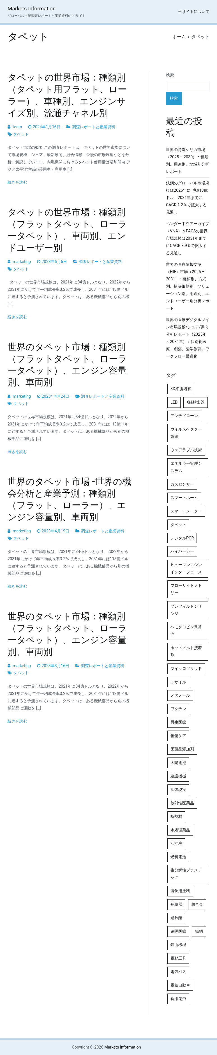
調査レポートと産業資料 (93, 127)
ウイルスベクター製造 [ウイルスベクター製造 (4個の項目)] (186, 433)
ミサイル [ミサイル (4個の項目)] (178, 682)
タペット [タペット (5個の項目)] (178, 524)
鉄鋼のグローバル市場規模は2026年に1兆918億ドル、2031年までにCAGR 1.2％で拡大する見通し (187, 198)
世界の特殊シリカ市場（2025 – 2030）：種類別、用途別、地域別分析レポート (187, 160)
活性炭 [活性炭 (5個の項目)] (176, 843)
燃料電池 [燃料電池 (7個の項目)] (178, 857)
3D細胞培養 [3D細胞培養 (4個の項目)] (180, 388)
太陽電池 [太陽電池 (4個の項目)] (178, 762)
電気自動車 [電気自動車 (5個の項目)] (180, 985)
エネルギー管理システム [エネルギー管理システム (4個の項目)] (186, 467)
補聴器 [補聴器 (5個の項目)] (176, 904)
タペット (21, 134)
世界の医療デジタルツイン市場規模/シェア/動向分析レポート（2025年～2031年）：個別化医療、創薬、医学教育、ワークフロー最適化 (187, 338)
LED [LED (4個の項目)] (173, 402)
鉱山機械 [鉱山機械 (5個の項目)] (178, 944)
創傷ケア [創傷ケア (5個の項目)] (178, 735)
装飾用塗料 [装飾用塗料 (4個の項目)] (180, 891)
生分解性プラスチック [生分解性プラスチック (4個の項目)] (186, 874)
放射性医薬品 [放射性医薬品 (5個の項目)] (182, 803)
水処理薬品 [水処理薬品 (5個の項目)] (180, 830)
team (17, 127)
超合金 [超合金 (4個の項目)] (197, 904)
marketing (22, 261)
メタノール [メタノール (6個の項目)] (180, 695)
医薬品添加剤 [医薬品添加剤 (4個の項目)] (182, 749)
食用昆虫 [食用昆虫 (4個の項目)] (178, 998)
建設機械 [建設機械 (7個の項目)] (178, 776)
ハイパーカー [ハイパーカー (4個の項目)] (182, 551)
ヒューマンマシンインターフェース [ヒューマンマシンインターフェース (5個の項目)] (186, 568)
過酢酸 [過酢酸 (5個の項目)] (176, 918)
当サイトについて (193, 11)
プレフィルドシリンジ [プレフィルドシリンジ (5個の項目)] (186, 610)
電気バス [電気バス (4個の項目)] (178, 971)
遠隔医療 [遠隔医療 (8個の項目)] (178, 931)
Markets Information (32, 8)
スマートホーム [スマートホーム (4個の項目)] (184, 497)
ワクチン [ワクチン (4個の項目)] (178, 708)
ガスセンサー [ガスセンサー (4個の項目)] (182, 484)
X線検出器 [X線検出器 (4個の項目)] (195, 402)
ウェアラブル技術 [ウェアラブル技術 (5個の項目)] (186, 450)
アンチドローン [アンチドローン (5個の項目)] (184, 415)
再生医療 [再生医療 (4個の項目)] (178, 722)
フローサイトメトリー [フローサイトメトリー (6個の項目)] (186, 589)
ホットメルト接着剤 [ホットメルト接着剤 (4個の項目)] (186, 652)
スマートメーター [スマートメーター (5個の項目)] (186, 511)
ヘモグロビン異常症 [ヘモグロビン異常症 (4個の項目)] (186, 631)
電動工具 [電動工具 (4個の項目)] (178, 958)
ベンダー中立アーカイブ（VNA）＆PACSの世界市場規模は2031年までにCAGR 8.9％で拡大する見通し (187, 238)
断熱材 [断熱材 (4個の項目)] (176, 816)
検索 (170, 75)
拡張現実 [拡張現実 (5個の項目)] (178, 789)
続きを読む (17, 182)
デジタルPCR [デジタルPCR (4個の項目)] (182, 538)
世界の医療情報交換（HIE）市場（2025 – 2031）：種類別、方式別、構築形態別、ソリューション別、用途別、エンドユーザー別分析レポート (187, 286)
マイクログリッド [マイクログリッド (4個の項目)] (186, 668)
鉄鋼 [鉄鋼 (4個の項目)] (199, 931)
